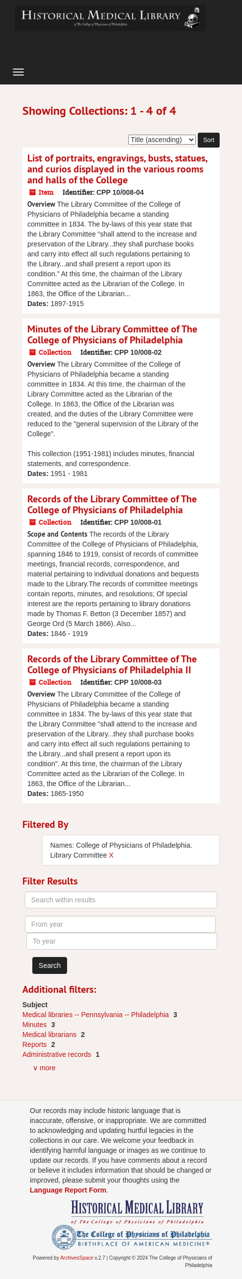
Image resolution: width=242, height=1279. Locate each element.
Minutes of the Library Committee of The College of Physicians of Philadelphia (112, 334)
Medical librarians (50, 1035)
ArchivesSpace (76, 1258)
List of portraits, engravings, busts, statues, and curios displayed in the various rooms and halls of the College (117, 169)
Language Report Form (68, 1190)
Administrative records (57, 1054)
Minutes (35, 1025)
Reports (35, 1044)
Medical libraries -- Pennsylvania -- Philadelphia (96, 1015)
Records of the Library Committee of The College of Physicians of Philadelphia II (112, 664)
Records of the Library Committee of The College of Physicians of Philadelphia (112, 504)
